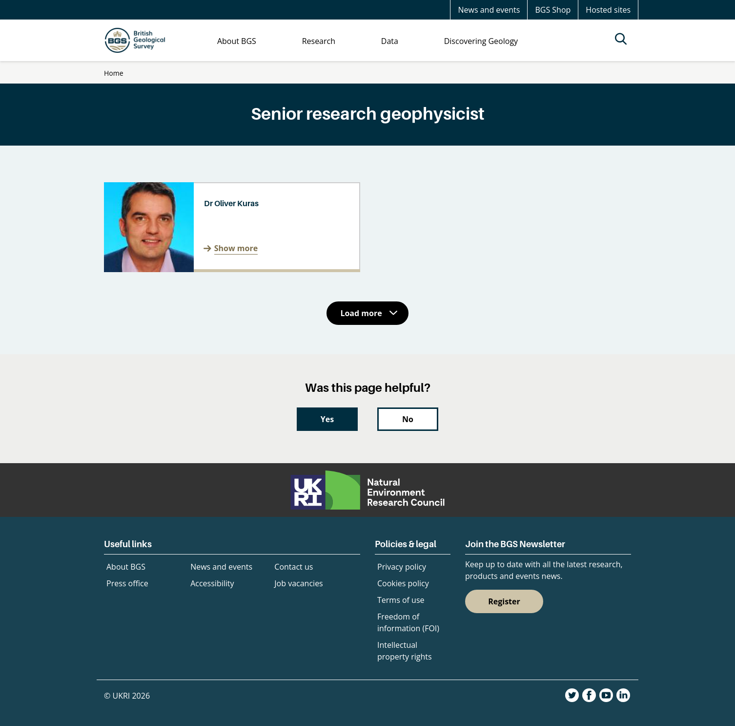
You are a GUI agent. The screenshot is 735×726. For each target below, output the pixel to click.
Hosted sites (608, 9)
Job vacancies (298, 583)
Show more (236, 248)
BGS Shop (553, 9)
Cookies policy (403, 583)
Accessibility (212, 583)
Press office (127, 583)
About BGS (125, 566)
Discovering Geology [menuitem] (481, 41)
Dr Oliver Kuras (231, 203)
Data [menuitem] (389, 41)
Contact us (293, 566)
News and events (489, 9)
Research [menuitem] (318, 41)
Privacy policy (401, 566)
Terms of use (401, 600)
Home (113, 73)
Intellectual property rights (404, 651)
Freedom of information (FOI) (408, 622)
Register (504, 601)
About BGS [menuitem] (236, 41)
